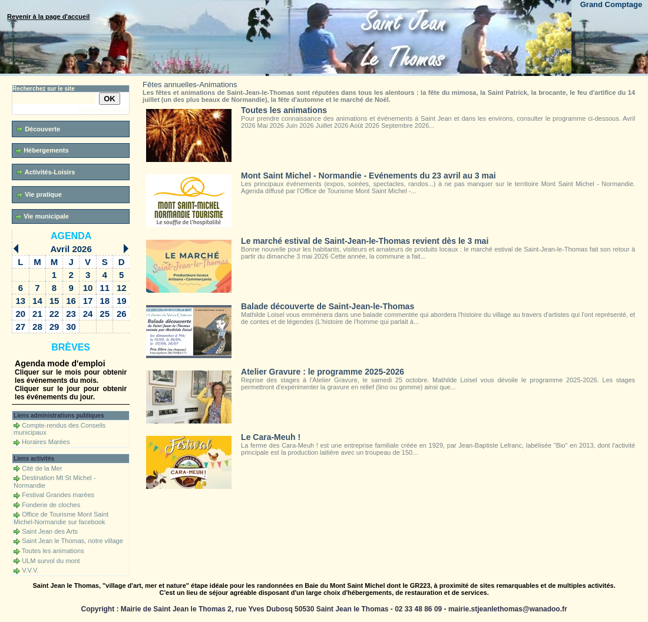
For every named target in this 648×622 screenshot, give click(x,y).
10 (88, 288)
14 (37, 301)
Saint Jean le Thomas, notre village (72, 540)
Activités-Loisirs (45, 172)
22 (54, 314)
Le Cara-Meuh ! (270, 437)
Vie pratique (39, 194)
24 (88, 314)
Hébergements (41, 150)
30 (71, 327)
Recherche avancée (103, 111)
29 (54, 327)
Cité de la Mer (42, 468)
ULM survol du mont (51, 560)
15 (54, 301)
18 (105, 301)
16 (71, 301)
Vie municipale (42, 216)
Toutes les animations (53, 550)
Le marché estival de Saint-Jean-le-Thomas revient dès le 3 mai (364, 241)
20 (21, 314)
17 (88, 301)
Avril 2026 (70, 249)
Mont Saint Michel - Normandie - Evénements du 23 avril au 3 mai (368, 175)
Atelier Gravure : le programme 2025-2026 (322, 371)
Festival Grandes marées (58, 494)
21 (37, 314)
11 (105, 288)
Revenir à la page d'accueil (48, 16)
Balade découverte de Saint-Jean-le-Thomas (327, 306)
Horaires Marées (46, 441)
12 (122, 288)
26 (122, 314)
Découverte (38, 129)
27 (21, 327)
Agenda (71, 236)
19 (122, 301)
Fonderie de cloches (51, 504)
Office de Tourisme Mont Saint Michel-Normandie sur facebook (61, 518)
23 (71, 314)
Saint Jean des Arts (50, 531)
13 (21, 301)
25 (105, 314)
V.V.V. (30, 570)
